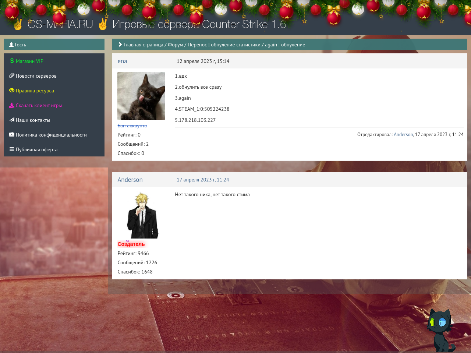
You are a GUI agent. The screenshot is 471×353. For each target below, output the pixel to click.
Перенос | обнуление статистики (224, 44)
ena (122, 61)
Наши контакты (29, 120)
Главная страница (143, 44)
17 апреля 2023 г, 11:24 (203, 179)
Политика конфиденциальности (48, 134)
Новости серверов (33, 76)
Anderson (403, 134)
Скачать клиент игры (35, 105)
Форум (175, 44)
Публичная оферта (33, 149)
